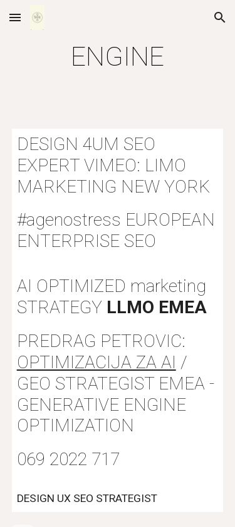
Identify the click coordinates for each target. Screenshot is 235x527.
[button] (15, 17)
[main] (118, 56)
